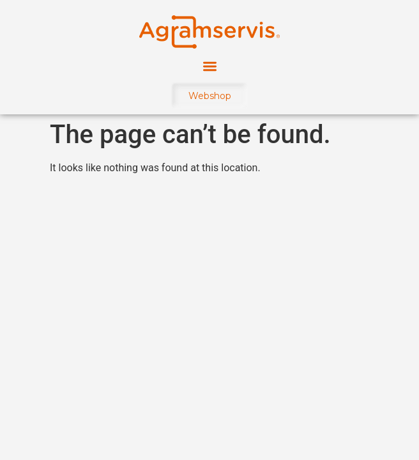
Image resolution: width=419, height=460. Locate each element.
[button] (210, 66)
